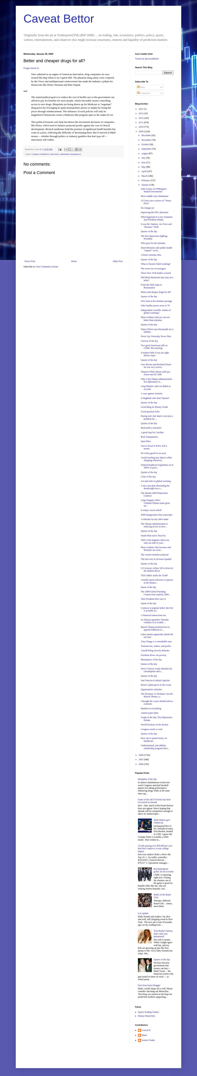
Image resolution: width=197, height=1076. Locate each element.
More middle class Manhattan (154, 196)
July (143, 158)
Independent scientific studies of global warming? (156, 311)
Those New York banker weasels (156, 273)
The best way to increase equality (156, 559)
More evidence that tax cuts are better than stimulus (155, 318)
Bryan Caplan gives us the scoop (156, 684)
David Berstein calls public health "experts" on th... (156, 249)
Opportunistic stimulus (151, 689)
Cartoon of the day (149, 341)
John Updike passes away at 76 (155, 305)
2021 (141, 109)
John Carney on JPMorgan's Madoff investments (154, 190)
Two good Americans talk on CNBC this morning (154, 346)
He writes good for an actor (153, 453)
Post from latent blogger (149, 985)
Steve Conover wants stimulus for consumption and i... (156, 670)
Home (74, 261)
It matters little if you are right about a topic (155, 354)
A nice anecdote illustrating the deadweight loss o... (155, 487)
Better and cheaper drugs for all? (156, 292)
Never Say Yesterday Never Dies (156, 336)
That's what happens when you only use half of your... (155, 541)
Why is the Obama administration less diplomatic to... (156, 380)
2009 (141, 131)
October (145, 144)
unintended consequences (70, 154)
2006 (141, 764)
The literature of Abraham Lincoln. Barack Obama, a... (157, 695)
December (146, 135)
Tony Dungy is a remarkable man (156, 641)
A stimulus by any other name (155, 519)
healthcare (44, 154)
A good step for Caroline (152, 432)
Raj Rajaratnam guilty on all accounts (164, 870)
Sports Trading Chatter (148, 1012)
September (146, 148)
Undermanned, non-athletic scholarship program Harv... (155, 746)
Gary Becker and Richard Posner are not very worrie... (156, 365)
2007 (141, 759)
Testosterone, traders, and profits (156, 646)
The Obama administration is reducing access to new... (154, 525)
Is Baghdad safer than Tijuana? (155, 398)
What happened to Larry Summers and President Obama (157, 218)
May (143, 167)
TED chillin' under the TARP (154, 575)
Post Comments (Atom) (47, 266)
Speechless (146, 441)
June (143, 162)
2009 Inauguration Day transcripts (156, 514)
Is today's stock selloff (151, 510)
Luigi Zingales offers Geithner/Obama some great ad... (155, 503)
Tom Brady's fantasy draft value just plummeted (163, 933)
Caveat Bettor (58, 18)
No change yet (147, 208)
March (144, 176)
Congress (35, 154)
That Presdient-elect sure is (153, 599)
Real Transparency (149, 436)
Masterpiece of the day (151, 659)
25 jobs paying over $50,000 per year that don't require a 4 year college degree (155, 848)
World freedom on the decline (154, 724)
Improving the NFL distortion (154, 212)
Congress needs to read (151, 729)
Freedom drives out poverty (153, 655)
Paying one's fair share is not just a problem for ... (157, 417)
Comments (143, 93)
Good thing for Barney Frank (154, 407)
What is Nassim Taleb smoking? (156, 264)
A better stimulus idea (151, 255)
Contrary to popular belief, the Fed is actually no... (157, 609)
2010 (141, 127)
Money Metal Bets (146, 1016)
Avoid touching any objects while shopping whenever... (156, 459)
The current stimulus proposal (155, 554)
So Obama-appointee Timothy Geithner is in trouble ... (155, 621)
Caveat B (146, 1030)
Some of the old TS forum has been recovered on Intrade (154, 801)
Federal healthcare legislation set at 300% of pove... (157, 466)
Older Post (118, 261)
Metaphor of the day (147, 779)
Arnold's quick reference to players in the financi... (157, 581)
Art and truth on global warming (156, 481)
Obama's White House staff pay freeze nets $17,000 (155, 373)
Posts (141, 87)
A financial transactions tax (153, 615)
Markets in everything (151, 708)
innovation (54, 154)
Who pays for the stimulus (153, 243)
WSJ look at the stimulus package (156, 301)
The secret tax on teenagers (153, 268)
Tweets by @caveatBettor (147, 58)
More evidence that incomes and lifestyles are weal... (156, 548)
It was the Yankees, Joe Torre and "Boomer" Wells (156, 225)
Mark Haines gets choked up (162, 821)
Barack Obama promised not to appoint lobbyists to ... (155, 628)
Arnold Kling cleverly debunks (155, 650)
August (145, 153)
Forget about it (30, 68)
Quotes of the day (149, 231)
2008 (141, 755)
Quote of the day (148, 587)
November (146, 140)
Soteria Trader (148, 1040)
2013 (141, 113)
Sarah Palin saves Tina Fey (153, 535)
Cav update (143, 913)
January (145, 184)
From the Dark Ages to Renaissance (151, 286)
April (144, 171)
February (145, 180)
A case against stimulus (151, 393)
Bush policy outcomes (151, 427)
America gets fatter (150, 713)
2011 (141, 122)
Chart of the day (148, 476)
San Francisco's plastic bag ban (155, 680)
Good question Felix (150, 411)
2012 (141, 118)
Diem (144, 1035)
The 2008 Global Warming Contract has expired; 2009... (155, 593)
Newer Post (29, 261)
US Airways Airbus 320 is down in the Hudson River (157, 569)
